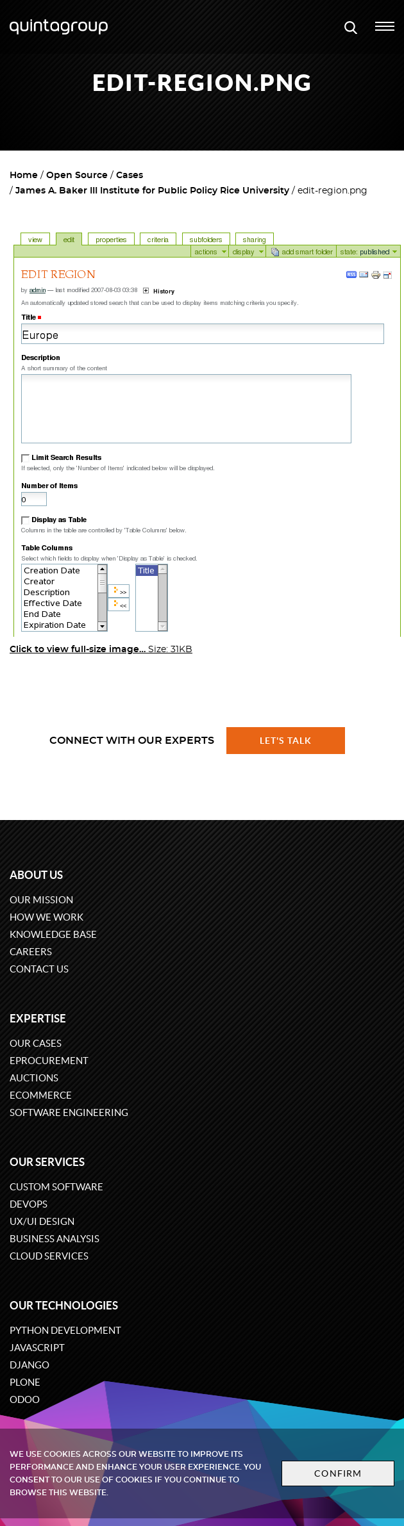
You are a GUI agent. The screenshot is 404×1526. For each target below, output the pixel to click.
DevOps (28, 1204)
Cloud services (49, 1256)
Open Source (77, 175)
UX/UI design (42, 1221)
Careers (31, 951)
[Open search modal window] (351, 27)
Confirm (338, 1473)
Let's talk (286, 740)
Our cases (36, 1043)
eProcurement (49, 1060)
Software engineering (69, 1112)
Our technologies (64, 1305)
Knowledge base (53, 934)
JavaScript (37, 1347)
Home (24, 175)
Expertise (38, 1018)
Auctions (34, 1077)
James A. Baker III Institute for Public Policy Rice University (152, 190)
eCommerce (41, 1095)
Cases (129, 175)
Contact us (39, 969)
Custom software (56, 1186)
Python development (65, 1330)
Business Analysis (54, 1238)
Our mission (41, 899)
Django (29, 1364)
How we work (46, 917)
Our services (47, 1161)
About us (36, 874)
